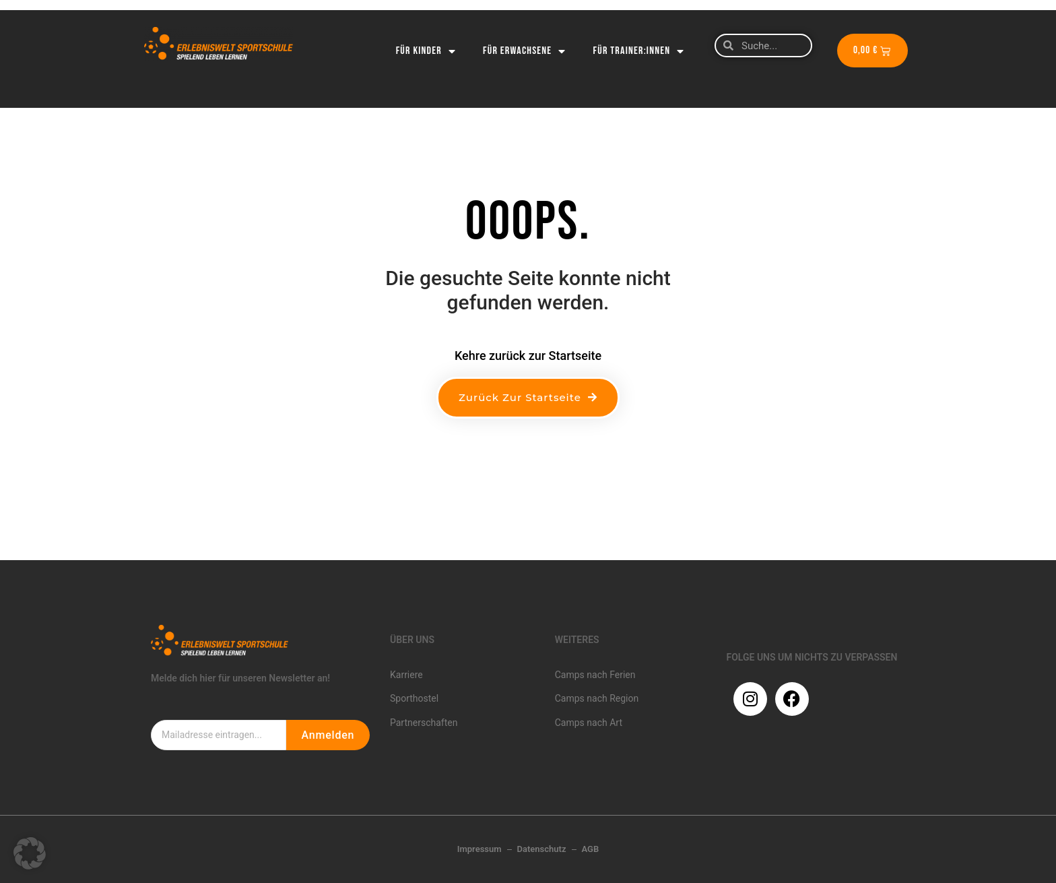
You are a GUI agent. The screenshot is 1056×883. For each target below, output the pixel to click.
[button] (29, 853)
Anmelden (327, 735)
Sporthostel (414, 698)
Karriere (406, 674)
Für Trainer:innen (639, 51)
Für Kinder (426, 51)
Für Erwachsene (524, 51)
